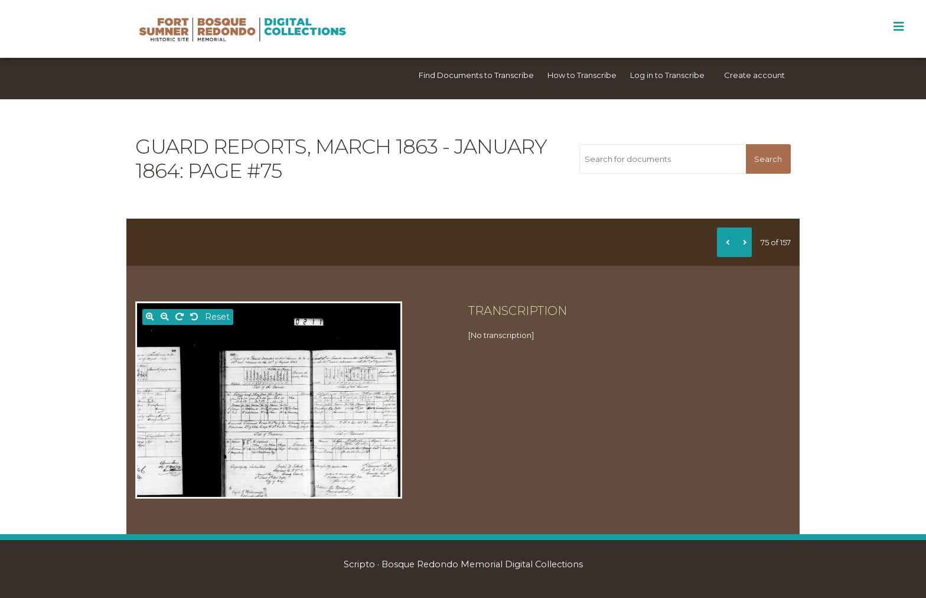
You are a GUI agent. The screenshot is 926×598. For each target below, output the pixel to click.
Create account (754, 75)
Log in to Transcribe (667, 75)
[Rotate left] (194, 317)
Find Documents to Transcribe (476, 75)
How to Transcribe (582, 75)
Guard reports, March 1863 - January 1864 (341, 158)
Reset (217, 316)
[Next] (743, 242)
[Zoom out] (164, 317)
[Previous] (726, 242)
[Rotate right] (179, 317)
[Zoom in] (150, 317)
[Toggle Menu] (898, 26)
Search (768, 159)
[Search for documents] (662, 159)
